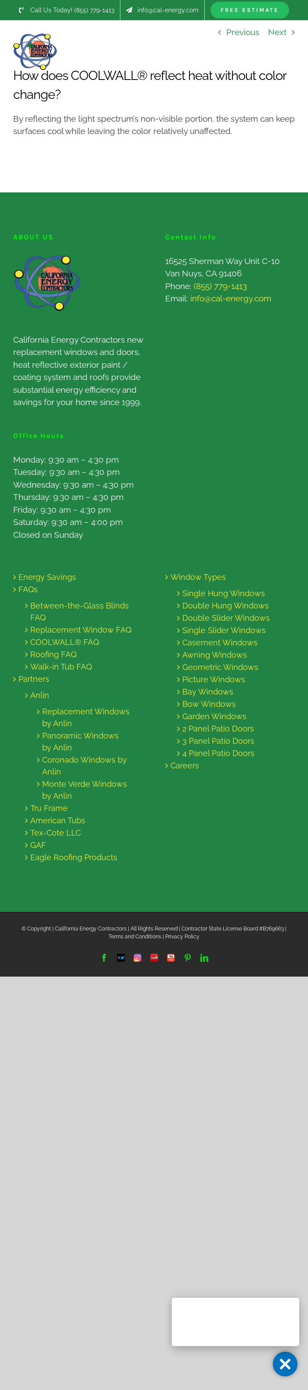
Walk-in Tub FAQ (61, 666)
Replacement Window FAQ (80, 629)
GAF (38, 845)
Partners (33, 679)
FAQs (28, 589)
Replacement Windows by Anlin (86, 717)
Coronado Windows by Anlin (84, 765)
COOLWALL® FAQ (64, 642)
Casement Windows (219, 642)
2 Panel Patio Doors (218, 728)
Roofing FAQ (53, 654)
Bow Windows (209, 704)
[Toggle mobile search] (272, 38)
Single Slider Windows (224, 630)
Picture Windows (213, 679)
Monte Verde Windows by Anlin (84, 789)
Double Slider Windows (226, 618)
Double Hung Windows (225, 605)
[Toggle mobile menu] (290, 38)
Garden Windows (214, 716)
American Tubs (57, 820)
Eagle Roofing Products (73, 857)
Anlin (39, 695)
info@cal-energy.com (230, 298)
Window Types (198, 577)
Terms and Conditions (135, 937)
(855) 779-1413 (220, 286)
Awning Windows (214, 654)
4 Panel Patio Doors (218, 753)
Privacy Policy (182, 937)
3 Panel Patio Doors (218, 741)
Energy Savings (47, 577)
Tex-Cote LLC (55, 832)
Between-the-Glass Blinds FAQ (79, 611)
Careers (184, 765)
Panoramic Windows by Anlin (80, 741)
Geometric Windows (220, 667)
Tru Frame (49, 808)
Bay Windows (207, 691)
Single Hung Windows (223, 593)
